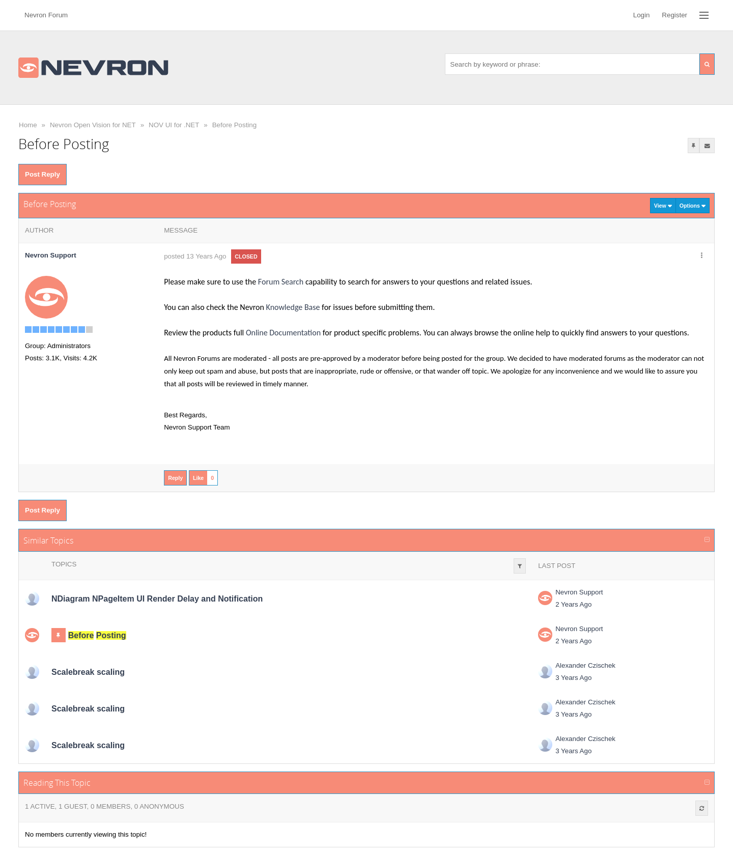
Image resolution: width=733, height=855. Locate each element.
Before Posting (234, 125)
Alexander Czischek (585, 665)
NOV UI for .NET (174, 125)
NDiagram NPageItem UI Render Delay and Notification (157, 598)
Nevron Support (579, 592)
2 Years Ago (573, 604)
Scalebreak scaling (88, 672)
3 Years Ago (573, 677)
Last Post (556, 565)
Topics (63, 564)
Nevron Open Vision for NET (93, 125)
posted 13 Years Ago (195, 256)
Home (28, 125)
